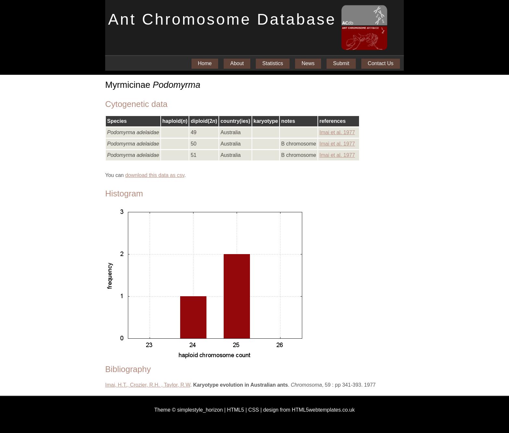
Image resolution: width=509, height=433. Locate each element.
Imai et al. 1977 (337, 132)
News (308, 63)
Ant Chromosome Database (222, 19)
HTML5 (235, 410)
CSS (253, 410)
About (237, 63)
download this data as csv (154, 175)
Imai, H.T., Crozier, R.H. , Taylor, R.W (147, 385)
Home (205, 63)
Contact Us (380, 63)
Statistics (272, 63)
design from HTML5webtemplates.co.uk (309, 410)
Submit (341, 63)
